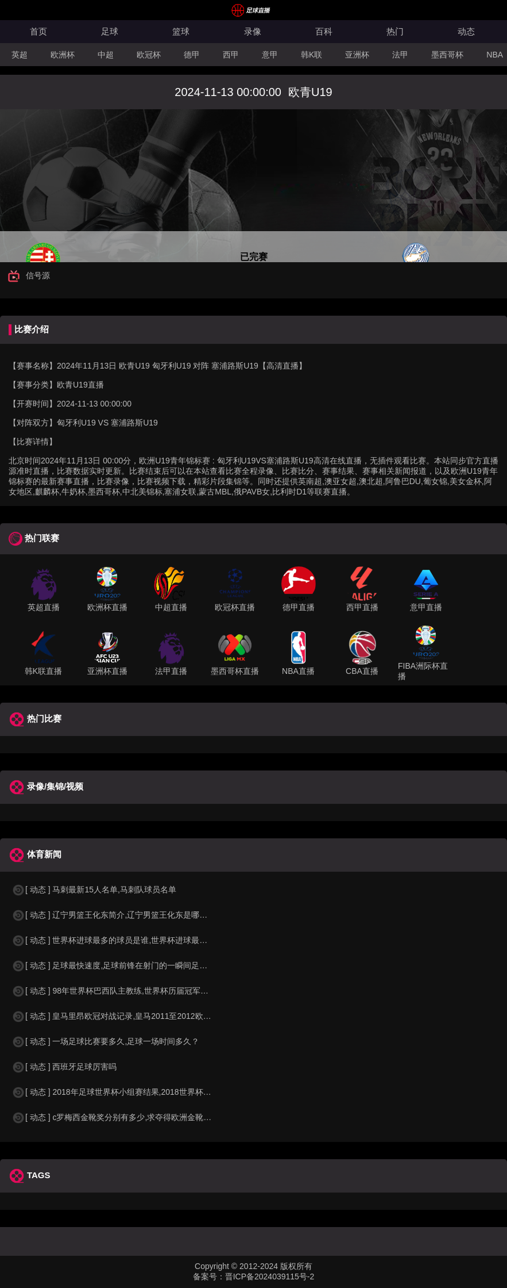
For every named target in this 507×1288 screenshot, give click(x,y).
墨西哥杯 (447, 54)
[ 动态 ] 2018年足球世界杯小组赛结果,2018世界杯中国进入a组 (129, 1092)
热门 (395, 31)
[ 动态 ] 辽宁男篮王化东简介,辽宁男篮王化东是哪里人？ (117, 914)
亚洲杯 (357, 54)
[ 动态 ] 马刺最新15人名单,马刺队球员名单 (93, 889)
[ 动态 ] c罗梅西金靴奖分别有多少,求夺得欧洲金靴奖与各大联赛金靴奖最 (147, 1117)
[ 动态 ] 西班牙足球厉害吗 (64, 1066)
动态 (466, 31)
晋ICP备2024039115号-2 (270, 1276)
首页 (38, 31)
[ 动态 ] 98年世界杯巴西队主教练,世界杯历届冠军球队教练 (122, 990)
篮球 (180, 31)
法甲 (400, 54)
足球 (109, 31)
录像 (252, 31)
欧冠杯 (149, 54)
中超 (106, 54)
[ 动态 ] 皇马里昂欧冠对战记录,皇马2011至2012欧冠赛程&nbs (128, 1016)
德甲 (192, 54)
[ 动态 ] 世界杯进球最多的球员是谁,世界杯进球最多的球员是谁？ (133, 940)
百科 (323, 31)
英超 (19, 54)
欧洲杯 (63, 54)
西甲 (231, 54)
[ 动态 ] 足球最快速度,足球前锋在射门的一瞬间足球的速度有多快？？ (141, 965)
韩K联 (311, 54)
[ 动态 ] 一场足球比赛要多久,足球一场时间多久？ (105, 1041)
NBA (494, 54)
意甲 (270, 54)
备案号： (209, 1276)
